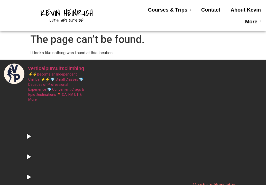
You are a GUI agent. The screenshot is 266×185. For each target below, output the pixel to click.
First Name (202, 103)
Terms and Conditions (133, 130)
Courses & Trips (169, 10)
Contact (210, 10)
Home (133, 100)
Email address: (221, 128)
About (133, 120)
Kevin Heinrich (66, 13)
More (253, 21)
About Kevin (246, 10)
